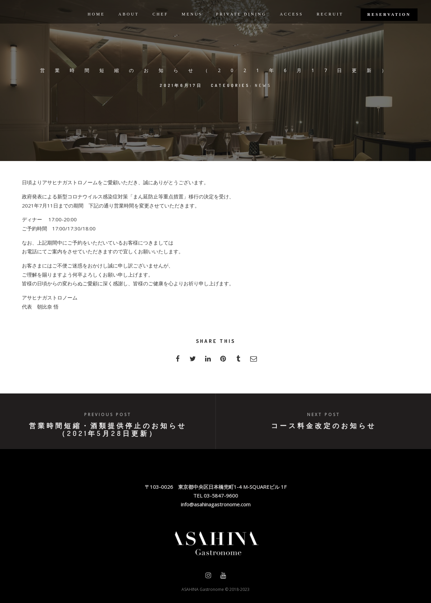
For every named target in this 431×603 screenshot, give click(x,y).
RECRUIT (330, 14)
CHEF (160, 14)
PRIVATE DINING (241, 14)
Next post (323, 414)
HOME (96, 14)
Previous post (107, 414)
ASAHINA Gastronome (202, 589)
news (263, 85)
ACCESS (291, 14)
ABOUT (129, 14)
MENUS (192, 14)
